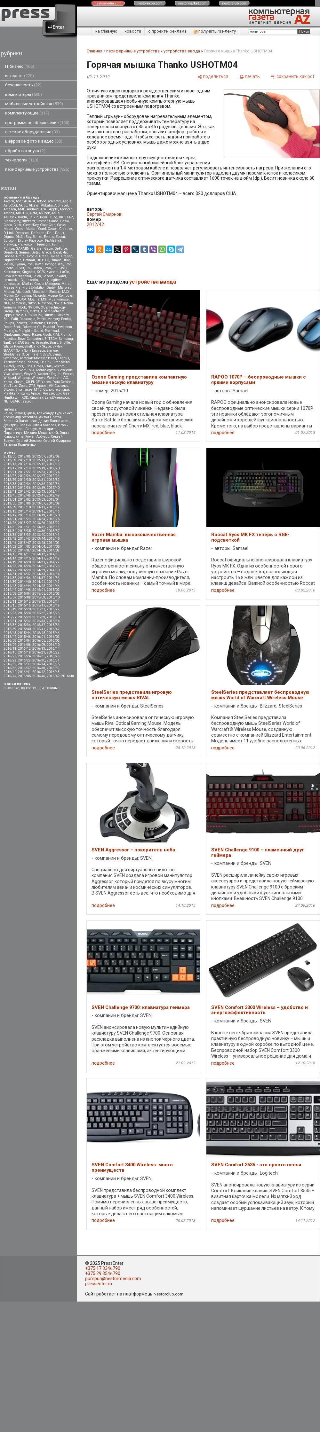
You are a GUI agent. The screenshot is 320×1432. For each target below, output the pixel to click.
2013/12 (53, 507)
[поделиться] (212, 76)
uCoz (28, 366)
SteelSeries (12, 354)
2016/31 (53, 660)
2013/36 (38, 531)
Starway (52, 350)
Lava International (17, 276)
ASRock (44, 213)
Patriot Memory (48, 319)
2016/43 (53, 672)
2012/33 (10, 484)
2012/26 (24, 476)
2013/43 (24, 538)
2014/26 (53, 566)
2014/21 (38, 562)
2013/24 (38, 519)
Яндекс (23, 393)
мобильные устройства (34, 103)
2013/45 (53, 538)
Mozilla (33, 299)
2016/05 (38, 640)
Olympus (21, 311)
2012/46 (24, 495)
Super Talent (31, 354)
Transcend (61, 362)
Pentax (66, 319)
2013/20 (53, 515)
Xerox (8, 382)
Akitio (23, 205)
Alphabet (61, 205)
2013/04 (53, 499)
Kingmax (36, 397)
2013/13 (10, 511)
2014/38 (53, 578)
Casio (64, 221)
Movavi (9, 299)
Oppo (8, 315)
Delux (59, 233)
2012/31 (38, 480)
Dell (50, 233)
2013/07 (38, 503)
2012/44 (53, 491)
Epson (60, 237)
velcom (59, 366)
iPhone (9, 268)
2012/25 (10, 476)
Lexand (60, 276)
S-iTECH (51, 339)
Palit (14, 319)
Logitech (56, 280)
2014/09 (53, 550)
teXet (52, 358)
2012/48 (53, 495)
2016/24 (24, 656)
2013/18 (24, 515)
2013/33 (53, 527)
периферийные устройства (37, 169)
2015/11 (10, 601)
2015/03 (10, 593)
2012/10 (24, 460)
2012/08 (53, 456)
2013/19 (38, 515)
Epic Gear (63, 393)
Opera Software (53, 311)
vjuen (31, 413)
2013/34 (10, 531)
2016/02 (53, 637)
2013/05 (10, 503)
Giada (46, 252)
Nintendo (45, 303)
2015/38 (53, 625)
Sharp (54, 342)
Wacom (17, 374)
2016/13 (38, 648)
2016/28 (10, 660)
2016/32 (10, 664)
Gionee (9, 256)
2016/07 (10, 645)
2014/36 (24, 578)
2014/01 (53, 543)
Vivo (7, 374)
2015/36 (24, 625)
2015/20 (24, 609)
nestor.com (108, 3)
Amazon (10, 209)
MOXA (21, 299)
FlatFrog (10, 244)
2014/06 (10, 550)
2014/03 (24, 546)
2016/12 (24, 648)
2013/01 (10, 499)
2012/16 (53, 464)
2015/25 (38, 613)
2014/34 (53, 574)
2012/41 (10, 491)
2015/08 (24, 597)
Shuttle (65, 342)
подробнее (103, 432)
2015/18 (53, 605)
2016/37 (24, 668)
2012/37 (10, 488)
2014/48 (24, 590)
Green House (49, 256)
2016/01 (38, 637)
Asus (56, 213)
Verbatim (11, 370)
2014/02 (10, 546)
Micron (9, 292)
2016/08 (24, 645)
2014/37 (38, 578)
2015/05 (38, 593)
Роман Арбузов (37, 436)
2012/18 (24, 468)
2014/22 (53, 562)
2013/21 (10, 519)
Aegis (66, 201)
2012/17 (10, 468)
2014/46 (53, 586)
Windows (38, 378)
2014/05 (53, 546)
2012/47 (38, 495)
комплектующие (27, 113)
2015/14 (53, 601)
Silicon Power (13, 346)
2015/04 (24, 593)
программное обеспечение (37, 122)
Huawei (56, 260)
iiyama (20, 264)
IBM (67, 260)
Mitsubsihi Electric (46, 292)
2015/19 (10, 609)
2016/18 (24, 652)
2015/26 (53, 613)
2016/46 (38, 676)
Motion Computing (17, 295)
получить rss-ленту (215, 31)
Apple (53, 209)
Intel (30, 264)
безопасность (23, 84)
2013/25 (53, 519)
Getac (35, 252)
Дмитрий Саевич (18, 425)
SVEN (47, 354)
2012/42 (24, 491)
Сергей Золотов (29, 441)
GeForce (60, 248)
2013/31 (24, 527)
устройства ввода (182, 51)
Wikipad (10, 378)
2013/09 (10, 507)
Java (47, 268)
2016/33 (24, 664)
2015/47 (10, 637)
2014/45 (38, 586)
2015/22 (53, 609)
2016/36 (10, 668)
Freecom (43, 244)
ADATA (29, 201)
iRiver (19, 268)
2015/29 (38, 617)
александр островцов (20, 417)
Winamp (24, 378)
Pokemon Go (31, 327)
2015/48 (24, 637)
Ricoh (47, 335)
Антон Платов (50, 417)
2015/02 (53, 590)
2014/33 (38, 574)
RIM (55, 335)
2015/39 (10, 629)
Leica (37, 276)
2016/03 (10, 640)
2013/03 (38, 499)
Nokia (57, 303)
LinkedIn (31, 280)
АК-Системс (58, 386)
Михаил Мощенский (41, 433)
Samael (19, 413)
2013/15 (38, 511)
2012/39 (38, 488)
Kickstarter (12, 272)
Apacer (36, 393)
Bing (53, 217)
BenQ (44, 217)
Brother (41, 221)
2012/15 (38, 464)
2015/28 (24, 617)
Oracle (18, 315)
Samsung (66, 339)
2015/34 (53, 621)
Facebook (36, 241)
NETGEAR (11, 401)
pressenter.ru (98, 1283)
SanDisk (10, 342)
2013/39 (24, 535)
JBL (55, 268)
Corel (42, 229)
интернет (19, 75)
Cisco (8, 225)
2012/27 (38, 476)
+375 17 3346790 (102, 1268)
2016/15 (10, 652)
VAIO (48, 366)
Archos (9, 213)
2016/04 (24, 640)
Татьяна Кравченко (20, 444)
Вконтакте (23, 389)
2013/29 (53, 523)
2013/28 (38, 523)
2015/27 (10, 617)
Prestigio (10, 331)
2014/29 (38, 570)
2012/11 (38, 460)
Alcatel (34, 205)
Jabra (37, 268)
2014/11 (24, 554)
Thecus (63, 358)
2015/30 (53, 617)
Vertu (23, 370)
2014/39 (10, 582)
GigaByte (60, 252)
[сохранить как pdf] (293, 76)
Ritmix (65, 335)
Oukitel (49, 315)
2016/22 (53, 652)
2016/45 (24, 676)
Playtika (10, 393)
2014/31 (10, 574)
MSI (44, 299)
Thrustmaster (14, 362)
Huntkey (10, 397)
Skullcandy (33, 346)
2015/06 (53, 593)
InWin (39, 264)
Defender (38, 233)
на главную (106, 31)
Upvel (38, 366)
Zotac (23, 386)
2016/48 (67, 676)
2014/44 (24, 586)
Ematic (49, 237)
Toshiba (32, 362)
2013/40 (38, 535)
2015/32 (24, 621)
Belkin (33, 217)
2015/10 (53, 597)
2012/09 (10, 460)
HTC (45, 260)
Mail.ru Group (33, 284)
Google (32, 256)
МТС (38, 389)
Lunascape (12, 284)
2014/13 (53, 554)
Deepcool (22, 233)
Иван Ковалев (44, 425)
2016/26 (53, 656)
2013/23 (24, 519)
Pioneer (21, 323)
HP (38, 260)
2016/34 (38, 664)
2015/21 (38, 609)
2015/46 (53, 633)
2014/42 (53, 582)
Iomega (50, 264)
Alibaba (47, 205)
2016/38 (38, 668)
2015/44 (24, 633)
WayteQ (30, 374)
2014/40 (24, 582)
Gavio (48, 248)
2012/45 (10, 495)
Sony (19, 350)
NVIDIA (33, 307)
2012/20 (53, 468)
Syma (57, 354)
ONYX (34, 311)
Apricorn (66, 209)
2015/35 (10, 625)
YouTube (10, 386)
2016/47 (53, 676)
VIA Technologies (42, 370)
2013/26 (10, 523)
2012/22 (24, 472)
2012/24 (53, 472)
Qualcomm (12, 335)
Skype (46, 346)
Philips (9, 323)
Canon (54, 221)
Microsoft (23, 292)
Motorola (39, 295)
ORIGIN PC (33, 315)
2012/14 (24, 464)
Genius (24, 252)
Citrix (17, 225)
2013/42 (10, 538)
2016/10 (53, 645)
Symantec (11, 358)
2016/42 (38, 672)
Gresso (66, 256)
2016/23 (10, 656)
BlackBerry (12, 221)
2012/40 (53, 488)
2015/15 (10, 605)
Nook (22, 307)
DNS (18, 237)
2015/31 (10, 621)
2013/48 (38, 543)
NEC (7, 303)
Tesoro (26, 401)
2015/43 (10, 633)
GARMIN (22, 248)
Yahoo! (46, 382)
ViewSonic (65, 370)
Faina (8, 413)
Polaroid (49, 327)
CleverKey (30, 225)
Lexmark (10, 280)
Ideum (8, 264)
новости (132, 31)
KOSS (41, 272)
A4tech (9, 201)
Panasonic (27, 319)
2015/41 (38, 629)
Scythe (29, 342)
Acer (19, 201)
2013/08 (53, 503)
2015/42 (53, 629)
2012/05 (10, 456)
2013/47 (24, 543)
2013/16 (53, 511)
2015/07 (10, 597)
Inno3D (23, 397)
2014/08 (38, 550)
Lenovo (48, 276)
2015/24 (24, 613)
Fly (20, 244)
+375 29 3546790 (102, 1273)
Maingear (52, 284)
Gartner (37, 248)
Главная (94, 51)
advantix (54, 201)
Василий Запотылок (20, 421)
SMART (9, 350)
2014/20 (24, 562)
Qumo (25, 335)
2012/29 (10, 480)
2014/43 (10, 586)
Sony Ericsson (34, 350)
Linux (44, 280)
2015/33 (38, 621)
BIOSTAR (66, 217)
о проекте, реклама (167, 31)
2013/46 (10, 543)
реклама (52, 688)
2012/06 (24, 456)
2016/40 (10, 672)
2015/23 (10, 613)
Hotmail (29, 260)
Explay (23, 241)
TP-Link (46, 362)
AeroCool (10, 205)
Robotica (10, 339)
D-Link (9, 233)
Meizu (66, 284)
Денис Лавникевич (54, 421)
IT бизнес (19, 66)
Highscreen (12, 260)
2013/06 (24, 503)
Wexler (68, 374)
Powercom (64, 327)
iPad (68, 264)
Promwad (52, 331)
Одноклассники (56, 389)
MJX (65, 292)
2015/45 (38, 633)
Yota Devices (63, 382)
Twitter (9, 366)
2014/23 (10, 566)
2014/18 (53, 558)
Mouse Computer (60, 295)
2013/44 (38, 538)
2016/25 (38, 656)
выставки (12, 688)
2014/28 (24, 570)
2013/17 (10, 515)
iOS (60, 264)
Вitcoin (9, 389)
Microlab (64, 288)
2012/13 (10, 464)
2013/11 (38, 507)
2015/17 (38, 605)
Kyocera (52, 272)
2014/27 (10, 570)
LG (21, 280)
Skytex (57, 346)
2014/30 (53, 570)
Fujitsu (9, 248)
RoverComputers (30, 339)
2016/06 (53, 640)
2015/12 (24, 601)
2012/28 (53, 476)
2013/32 (38, 527)
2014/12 (38, 554)
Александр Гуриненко (54, 413)
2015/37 (38, 625)
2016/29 (24, 660)
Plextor (52, 323)
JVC (63, 268)
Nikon (32, 303)
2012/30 (24, 480)
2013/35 (24, 531)
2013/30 (10, 527)
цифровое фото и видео (33, 141)
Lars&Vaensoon (57, 397)
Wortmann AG (57, 378)
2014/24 (24, 566)
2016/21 (38, 652)
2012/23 (38, 472)
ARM (33, 213)
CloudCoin (47, 225)
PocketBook (12, 327)
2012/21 (10, 472)
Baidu (22, 217)
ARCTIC (22, 213)
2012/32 (53, 480)
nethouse (19, 303)
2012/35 (38, 484)
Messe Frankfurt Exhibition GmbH (30, 288)
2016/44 (10, 676)
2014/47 (10, 590)
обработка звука (25, 150)
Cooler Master (25, 229)
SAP (20, 342)
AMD (21, 209)
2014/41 (38, 582)
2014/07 (24, 550)
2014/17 (38, 558)
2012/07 (38, 456)
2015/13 (38, 601)
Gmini (20, 256)
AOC (43, 209)
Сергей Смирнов (57, 441)
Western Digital (49, 374)
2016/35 (53, 664)
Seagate (42, 342)
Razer (36, 335)
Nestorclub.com (168, 1294)
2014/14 (10, 558)
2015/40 (24, 629)
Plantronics (36, 323)
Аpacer (42, 386)
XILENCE (33, 382)
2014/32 (24, 574)
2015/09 (38, 597)
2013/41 (53, 535)
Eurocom (10, 241)
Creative (65, 229)
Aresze (48, 393)
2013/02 (24, 499)
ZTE (32, 386)
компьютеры (23, 94)
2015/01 (38, 590)
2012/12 (53, 460)
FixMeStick (53, 241)
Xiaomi (19, 382)
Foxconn (29, 244)
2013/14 (24, 511)
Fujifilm (57, 244)
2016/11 (10, 648)
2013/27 (24, 523)
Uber (19, 366)
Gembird (10, 252)
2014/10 (10, 554)
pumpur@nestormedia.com (113, 1278)
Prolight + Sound (31, 331)
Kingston (28, 272)
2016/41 (24, 672)
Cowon (53, 229)
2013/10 (24, 507)
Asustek (10, 217)
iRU (28, 268)
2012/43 (38, 491)
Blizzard (28, 221)
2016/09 (38, 645)
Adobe (41, 201)
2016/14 (53, 648)
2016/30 (38, 660)
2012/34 (24, 484)
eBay (27, 237)
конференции (32, 688)
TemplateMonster (33, 358)
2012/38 (24, 488)
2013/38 (10, 535)
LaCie (64, 272)
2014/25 (38, 566)
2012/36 (53, 484)
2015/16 (24, 605)
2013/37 (53, 531)
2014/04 (38, 546)
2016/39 (53, 668)
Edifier (37, 237)
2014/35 (10, 578)
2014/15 (24, 558)
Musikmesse (58, 299)
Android (33, 209)
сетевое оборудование (32, 131)
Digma (9, 237)
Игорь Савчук (26, 429)
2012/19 (38, 468)
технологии (21, 160)
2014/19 (10, 562)
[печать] (249, 76)
